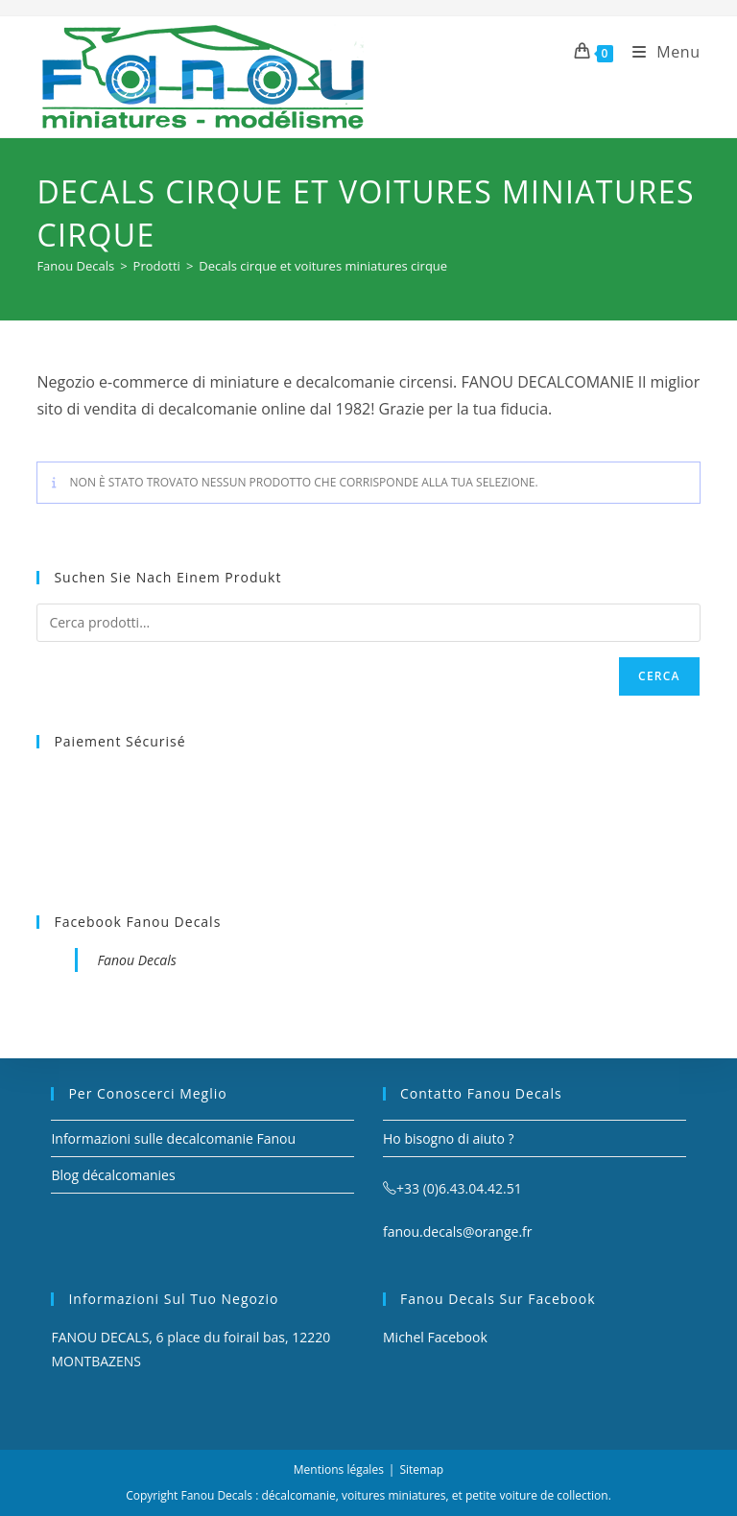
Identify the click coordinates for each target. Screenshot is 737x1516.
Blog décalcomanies (113, 1175)
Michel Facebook (435, 1337)
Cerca (659, 676)
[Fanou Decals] (75, 265)
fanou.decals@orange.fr (458, 1231)
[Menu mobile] (659, 51)
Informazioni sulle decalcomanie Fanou (173, 1138)
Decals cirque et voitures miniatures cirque (323, 265)
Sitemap (421, 1469)
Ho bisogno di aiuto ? (448, 1138)
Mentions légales (339, 1469)
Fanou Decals (136, 960)
